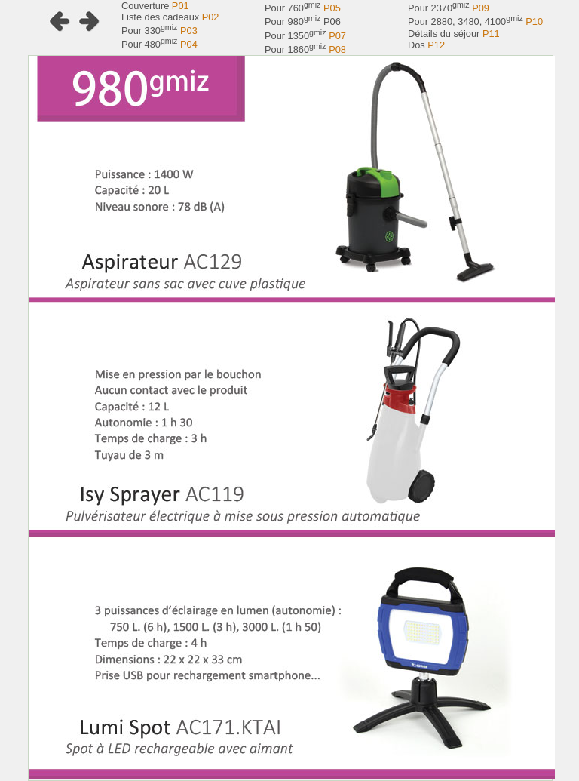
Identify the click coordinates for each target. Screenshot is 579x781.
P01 (180, 5)
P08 (337, 49)
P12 (436, 45)
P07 (337, 36)
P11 (491, 33)
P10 (534, 22)
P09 (480, 8)
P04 (189, 45)
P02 (210, 17)
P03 (189, 30)
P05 (332, 8)
